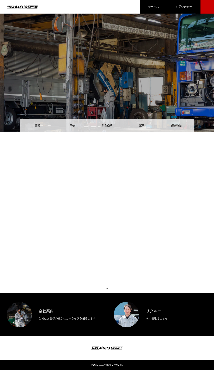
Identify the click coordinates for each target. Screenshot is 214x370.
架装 (142, 125)
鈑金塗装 (107, 125)
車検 (72, 125)
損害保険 (176, 125)
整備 (37, 125)
